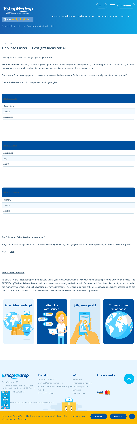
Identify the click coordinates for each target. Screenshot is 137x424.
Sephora (7, 200)
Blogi (13, 26)
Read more (23, 419)
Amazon (6, 211)
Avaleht (5, 26)
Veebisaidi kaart (79, 393)
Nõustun (98, 416)
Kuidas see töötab (86, 16)
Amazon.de (8, 117)
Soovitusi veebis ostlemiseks (62, 16)
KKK (122, 16)
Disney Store (8, 106)
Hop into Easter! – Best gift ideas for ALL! (36, 26)
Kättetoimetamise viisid (107, 16)
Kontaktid (77, 390)
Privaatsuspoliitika (80, 386)
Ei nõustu (118, 416)
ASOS (6, 164)
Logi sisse (126, 5)
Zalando (6, 111)
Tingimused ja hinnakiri (82, 383)
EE (100, 5)
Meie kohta (77, 379)
